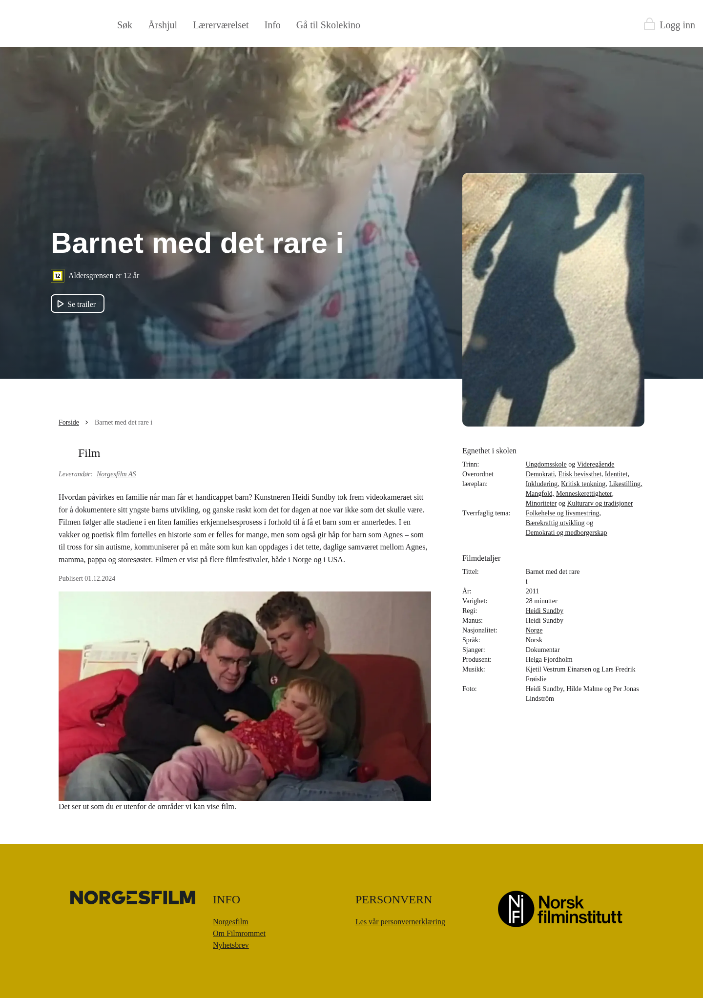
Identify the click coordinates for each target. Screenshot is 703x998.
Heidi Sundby (544, 610)
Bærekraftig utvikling (555, 523)
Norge (534, 630)
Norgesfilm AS (116, 474)
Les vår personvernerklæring (400, 921)
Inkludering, (542, 484)
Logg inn (677, 25)
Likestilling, (625, 484)
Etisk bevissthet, (580, 474)
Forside (69, 422)
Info (273, 25)
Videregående (596, 464)
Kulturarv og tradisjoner (600, 503)
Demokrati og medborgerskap (566, 532)
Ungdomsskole (546, 464)
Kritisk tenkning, (584, 484)
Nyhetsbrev (231, 945)
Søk (124, 25)
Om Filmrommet (239, 933)
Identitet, (617, 474)
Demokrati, (541, 474)
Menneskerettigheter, (585, 493)
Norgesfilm (230, 921)
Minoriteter (541, 503)
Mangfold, (540, 493)
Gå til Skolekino (328, 25)
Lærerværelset (220, 25)
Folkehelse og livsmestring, (563, 513)
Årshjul (162, 25)
